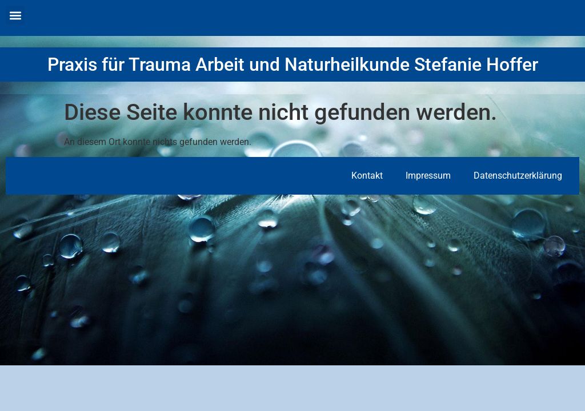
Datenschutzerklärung (518, 175)
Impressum (428, 175)
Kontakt (367, 175)
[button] (15, 15)
